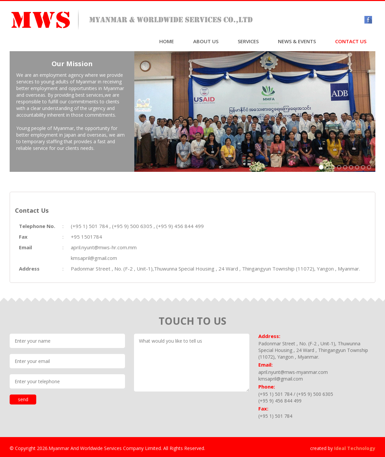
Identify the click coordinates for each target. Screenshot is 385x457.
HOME (166, 41)
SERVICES (248, 41)
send (23, 399)
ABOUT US (205, 41)
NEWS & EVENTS (297, 41)
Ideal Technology (354, 448)
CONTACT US (350, 41)
